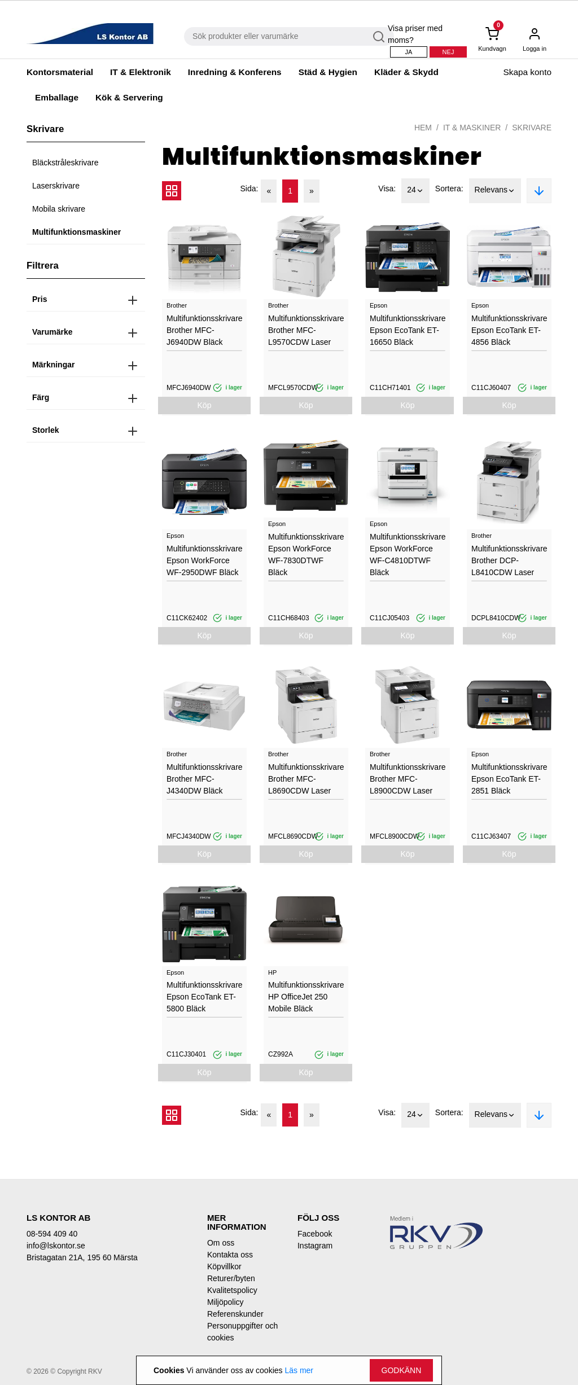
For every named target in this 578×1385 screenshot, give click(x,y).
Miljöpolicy (225, 1302)
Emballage (56, 97)
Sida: (249, 188)
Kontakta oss (230, 1254)
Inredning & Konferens (235, 72)
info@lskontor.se (56, 1245)
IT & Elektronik (140, 72)
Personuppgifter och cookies (242, 1331)
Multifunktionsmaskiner (76, 231)
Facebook (314, 1233)
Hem (423, 127)
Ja (409, 52)
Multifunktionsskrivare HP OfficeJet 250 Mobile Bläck (306, 996)
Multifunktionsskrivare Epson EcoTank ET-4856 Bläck (509, 330)
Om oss (220, 1242)
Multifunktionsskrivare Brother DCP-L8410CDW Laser (509, 560)
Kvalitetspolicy (232, 1290)
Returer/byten (231, 1278)
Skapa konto (527, 72)
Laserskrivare (56, 185)
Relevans (495, 191)
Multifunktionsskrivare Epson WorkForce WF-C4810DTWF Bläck (407, 554)
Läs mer (298, 1370)
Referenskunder (235, 1313)
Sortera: (449, 188)
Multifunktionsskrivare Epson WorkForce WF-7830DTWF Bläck (306, 554)
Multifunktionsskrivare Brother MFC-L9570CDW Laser (306, 330)
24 (415, 191)
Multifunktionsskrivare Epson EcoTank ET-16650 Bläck (407, 330)
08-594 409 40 (52, 1233)
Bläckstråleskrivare (65, 162)
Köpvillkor (224, 1266)
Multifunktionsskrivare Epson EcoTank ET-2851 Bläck (509, 778)
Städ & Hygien (328, 72)
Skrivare (531, 127)
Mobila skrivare (58, 208)
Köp (205, 405)
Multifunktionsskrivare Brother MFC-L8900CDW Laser (407, 778)
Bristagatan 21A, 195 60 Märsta (82, 1257)
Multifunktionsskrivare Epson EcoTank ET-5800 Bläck (204, 996)
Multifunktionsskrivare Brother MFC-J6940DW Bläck (204, 330)
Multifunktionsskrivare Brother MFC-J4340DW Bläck (204, 778)
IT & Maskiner (472, 127)
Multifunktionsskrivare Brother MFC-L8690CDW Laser (306, 778)
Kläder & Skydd (406, 72)
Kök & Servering (129, 97)
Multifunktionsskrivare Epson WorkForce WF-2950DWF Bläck (204, 560)
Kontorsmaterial (60, 72)
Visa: (387, 188)
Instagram (314, 1245)
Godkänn (402, 1370)
